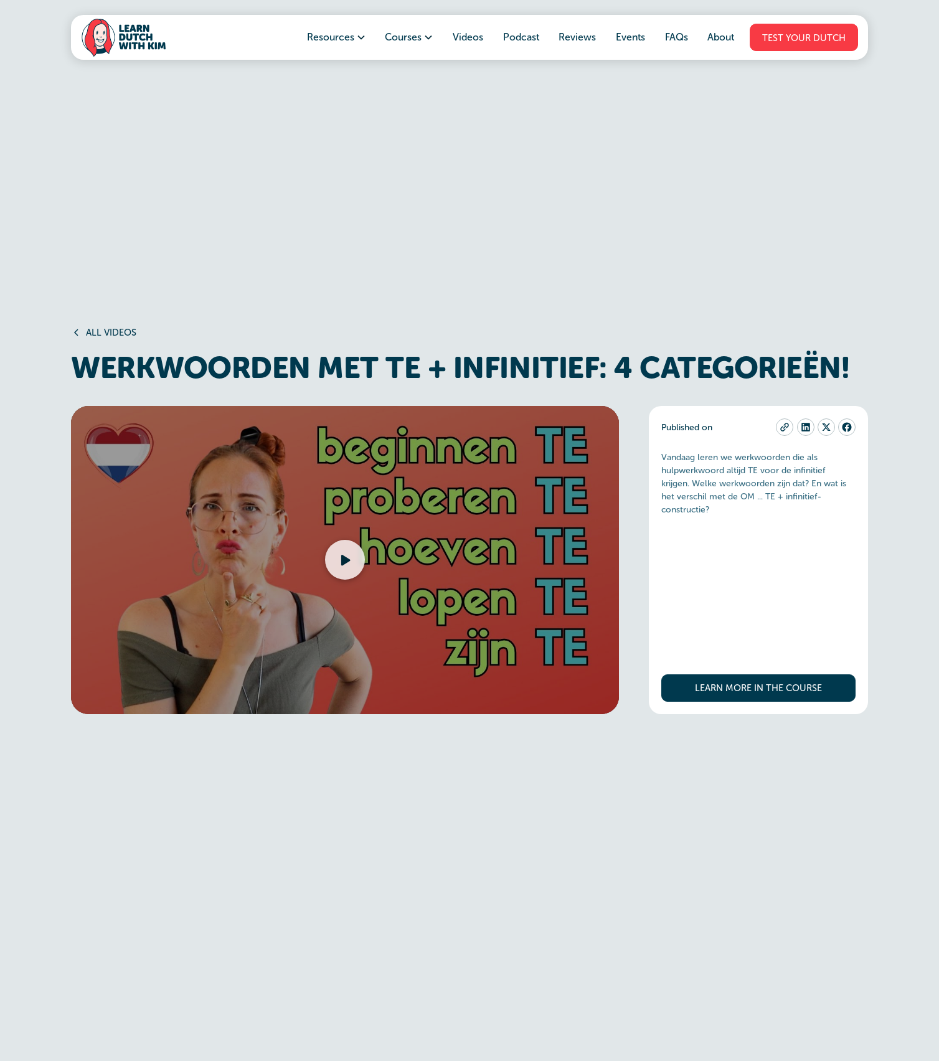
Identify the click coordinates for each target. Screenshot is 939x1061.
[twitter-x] (826, 427)
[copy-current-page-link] (784, 427)
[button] (336, 37)
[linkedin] (805, 427)
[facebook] (847, 427)
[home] (123, 37)
